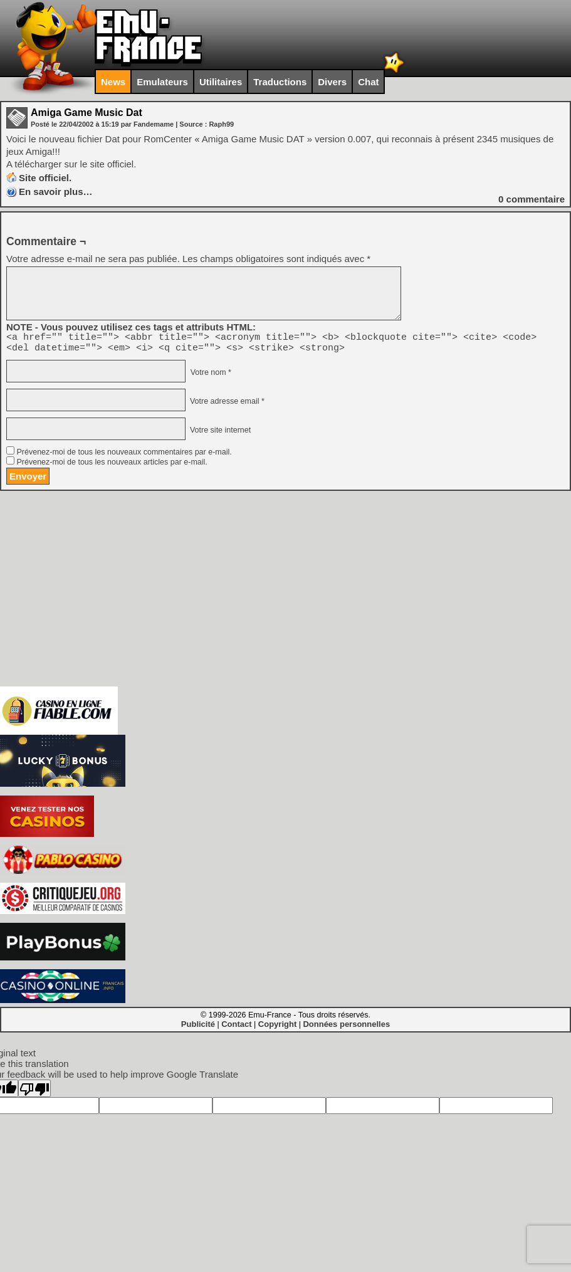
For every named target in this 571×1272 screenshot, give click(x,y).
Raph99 (221, 124)
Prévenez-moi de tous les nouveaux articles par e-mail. (111, 465)
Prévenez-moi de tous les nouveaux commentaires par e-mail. (123, 455)
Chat (368, 81)
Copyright (277, 1028)
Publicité (198, 1028)
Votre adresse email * (225, 405)
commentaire (531, 199)
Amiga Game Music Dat (86, 112)
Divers (332, 81)
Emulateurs (162, 81)
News (113, 81)
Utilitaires (220, 81)
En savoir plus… (56, 191)
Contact (236, 1028)
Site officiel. (45, 177)
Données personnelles (346, 1028)
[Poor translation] (34, 1092)
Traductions (279, 81)
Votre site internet (219, 433)
